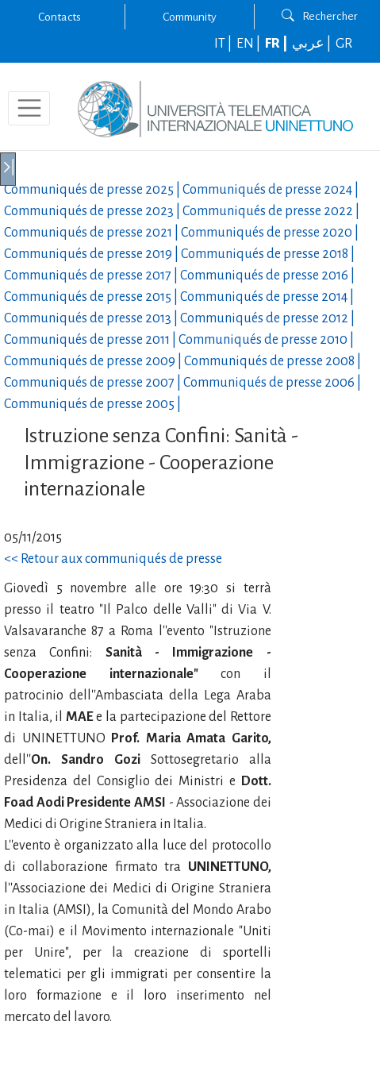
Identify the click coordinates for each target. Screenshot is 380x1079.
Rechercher (320, 16)
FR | (277, 44)
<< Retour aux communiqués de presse (113, 559)
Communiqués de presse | (93, 190)
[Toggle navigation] (29, 108)
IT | (224, 44)
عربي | (312, 44)
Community (190, 16)
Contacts (59, 16)
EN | (249, 44)
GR (344, 44)
